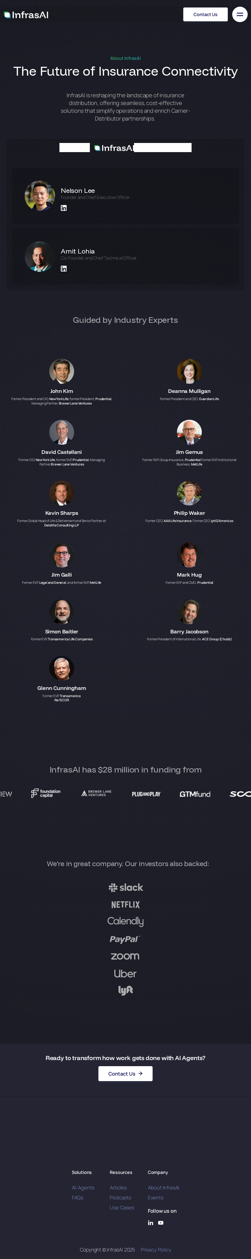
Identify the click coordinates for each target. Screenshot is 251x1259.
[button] (240, 14)
